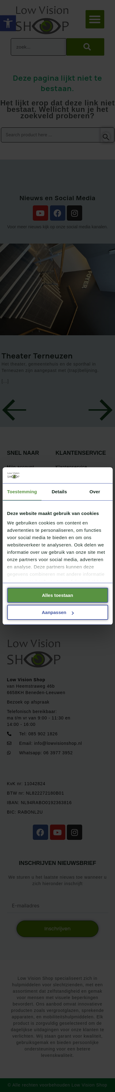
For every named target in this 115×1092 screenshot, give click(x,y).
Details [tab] (59, 491)
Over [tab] (95, 491)
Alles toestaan (57, 595)
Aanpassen (58, 612)
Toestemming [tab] (22, 491)
